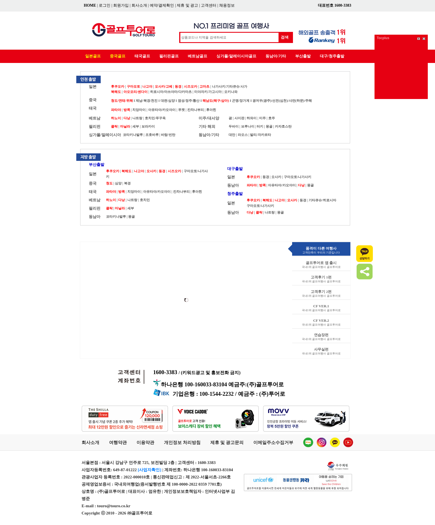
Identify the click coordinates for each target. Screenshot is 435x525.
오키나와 (230, 92)
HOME (90, 5)
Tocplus (383, 38)
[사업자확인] (149, 470)
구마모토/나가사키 (297, 177)
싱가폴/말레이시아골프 (236, 56)
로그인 (104, 5)
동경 (178, 86)
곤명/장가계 (240, 101)
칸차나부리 (195, 110)
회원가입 (121, 5)
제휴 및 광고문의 (227, 442)
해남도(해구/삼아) (216, 101)
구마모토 (133, 86)
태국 (93, 108)
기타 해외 (207, 127)
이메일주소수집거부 (273, 442)
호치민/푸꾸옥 (155, 118)
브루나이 (247, 126)
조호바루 (152, 135)
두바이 (234, 126)
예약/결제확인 (162, 5)
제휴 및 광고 (187, 5)
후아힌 (211, 110)
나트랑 (137, 118)
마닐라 (125, 126)
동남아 (94, 217)
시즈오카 (190, 86)
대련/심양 (168, 101)
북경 (127, 183)
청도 (109, 183)
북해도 (116, 92)
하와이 (252, 118)
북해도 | (268, 200)
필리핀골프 (169, 56)
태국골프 (142, 56)
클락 (114, 126)
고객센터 (208, 5)
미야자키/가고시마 (208, 92)
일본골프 (93, 56)
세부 (135, 126)
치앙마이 (139, 110)
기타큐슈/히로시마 (322, 200)
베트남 (94, 118)
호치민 (145, 200)
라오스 (243, 135)
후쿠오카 (117, 86)
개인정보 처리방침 (182, 442)
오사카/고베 (163, 86)
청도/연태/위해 (122, 101)
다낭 (126, 118)
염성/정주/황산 (189, 101)
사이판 (239, 118)
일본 (93, 87)
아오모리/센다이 (135, 92)
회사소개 (139, 5)
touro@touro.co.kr (113, 506)
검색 (285, 37)
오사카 (151, 171)
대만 (232, 135)
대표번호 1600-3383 (334, 5)
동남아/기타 (275, 56)
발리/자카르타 (260, 135)
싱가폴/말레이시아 (105, 135)
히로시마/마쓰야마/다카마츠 (171, 92)
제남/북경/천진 (147, 101)
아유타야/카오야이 (162, 110)
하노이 (116, 118)
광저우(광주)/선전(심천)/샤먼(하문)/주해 (282, 101)
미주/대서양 (209, 118)
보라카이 (148, 126)
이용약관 (145, 442)
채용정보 (227, 5)
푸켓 (181, 110)
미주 (262, 118)
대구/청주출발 (332, 56)
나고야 (147, 86)
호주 (271, 118)
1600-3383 (197, 372)
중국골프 (117, 56)
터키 (260, 126)
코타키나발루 (133, 135)
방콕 (126, 110)
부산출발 (303, 56)
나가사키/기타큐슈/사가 (229, 86)
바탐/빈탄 (168, 135)
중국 (93, 100)
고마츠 (204, 86)
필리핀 (94, 127)
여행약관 (118, 442)
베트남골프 (197, 56)
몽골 (269, 126)
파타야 (116, 110)
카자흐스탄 (283, 126)
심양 (118, 183)
